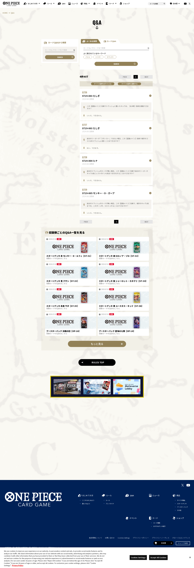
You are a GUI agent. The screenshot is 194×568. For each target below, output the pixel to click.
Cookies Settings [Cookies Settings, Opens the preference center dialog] (138, 557)
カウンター (110, 57)
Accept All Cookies (158, 557)
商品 (85, 3)
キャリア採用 (183, 543)
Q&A (63, 3)
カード (111, 3)
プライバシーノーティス (160, 538)
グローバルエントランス (181, 538)
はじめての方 (32, 3)
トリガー (98, 57)
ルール (49, 3)
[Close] (190, 557)
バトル (87, 57)
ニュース (75, 3)
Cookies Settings (124, 538)
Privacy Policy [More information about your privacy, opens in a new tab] (17, 565)
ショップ (126, 3)
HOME (5, 13)
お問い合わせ (110, 538)
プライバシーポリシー (141, 538)
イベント (100, 3)
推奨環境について (95, 538)
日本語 (175, 3)
